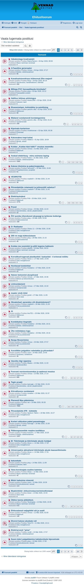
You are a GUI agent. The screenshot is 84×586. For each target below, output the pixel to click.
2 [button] (61, 50)
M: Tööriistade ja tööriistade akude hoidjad (31, 441)
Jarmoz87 (31, 168)
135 (81, 162)
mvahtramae (32, 130)
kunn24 (30, 432)
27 (78, 378)
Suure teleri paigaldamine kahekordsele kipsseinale (35, 539)
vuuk (29, 352)
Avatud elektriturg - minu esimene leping (30, 156)
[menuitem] (14, 23)
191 (77, 203)
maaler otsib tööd (19, 293)
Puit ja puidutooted (23, 306)
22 (78, 506)
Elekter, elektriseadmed (24, 72)
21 (74, 506)
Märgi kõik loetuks (16, 50)
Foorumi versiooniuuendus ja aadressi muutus (33, 371)
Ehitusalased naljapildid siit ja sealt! (28, 510)
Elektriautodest (18, 196)
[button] (53, 50)
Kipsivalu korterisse (20, 128)
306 (77, 407)
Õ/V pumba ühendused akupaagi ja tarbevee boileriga (36, 216)
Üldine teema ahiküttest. (22, 500)
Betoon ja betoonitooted (25, 279)
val (28, 402)
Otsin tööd (20, 297)
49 (81, 437)
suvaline (30, 393)
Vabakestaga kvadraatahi (22, 59)
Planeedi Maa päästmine (22, 400)
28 (81, 378)
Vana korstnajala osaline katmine (26, 470)
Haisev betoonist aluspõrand (24, 275)
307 (81, 407)
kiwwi (29, 493)
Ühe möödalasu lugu (20, 331)
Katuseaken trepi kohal (21, 137)
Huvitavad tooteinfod (21, 266)
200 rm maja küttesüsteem (23, 236)
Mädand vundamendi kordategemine (28, 118)
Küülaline (30, 268)
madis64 (30, 179)
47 (74, 437)
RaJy (29, 80)
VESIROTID (16, 177)
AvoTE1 (30, 313)
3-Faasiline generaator (21, 68)
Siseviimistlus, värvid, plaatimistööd (29, 211)
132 (69, 162)
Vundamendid (21, 122)
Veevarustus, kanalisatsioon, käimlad (29, 82)
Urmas (29, 70)
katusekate (16, 461)
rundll (29, 532)
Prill (28, 198)
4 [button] (68, 50)
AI (12, 311)
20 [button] (78, 50)
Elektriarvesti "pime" (20, 530)
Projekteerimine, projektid (25, 170)
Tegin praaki (16, 382)
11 (81, 124)
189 (69, 203)
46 (71, 437)
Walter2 (30, 139)
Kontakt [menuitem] (30, 572)
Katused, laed (21, 102)
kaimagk (30, 384)
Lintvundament (18, 284)
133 (73, 162)
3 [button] (65, 50)
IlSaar (29, 472)
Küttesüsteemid (22, 191)
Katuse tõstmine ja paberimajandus (27, 166)
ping (29, 91)
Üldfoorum (20, 111)
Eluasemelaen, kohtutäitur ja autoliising (29, 107)
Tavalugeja (31, 502)
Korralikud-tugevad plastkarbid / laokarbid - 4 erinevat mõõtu (39, 257)
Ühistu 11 (30, 229)
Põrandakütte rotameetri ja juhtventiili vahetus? (33, 187)
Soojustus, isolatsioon (24, 354)
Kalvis (29, 158)
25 (71, 378)
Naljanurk (19, 150)
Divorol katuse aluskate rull (24, 521)
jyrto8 (29, 295)
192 (81, 203)
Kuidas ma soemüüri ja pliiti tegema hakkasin (32, 246)
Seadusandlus (21, 365)
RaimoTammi (32, 61)
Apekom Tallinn (32, 413)
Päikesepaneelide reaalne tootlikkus (28, 430)
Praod (13, 207)
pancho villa (31, 109)
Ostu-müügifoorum (23, 230)
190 (73, 203)
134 (77, 162)
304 (69, 407)
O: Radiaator (17, 227)
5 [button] (71, 50)
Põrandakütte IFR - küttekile (24, 411)
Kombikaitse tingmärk (21, 322)
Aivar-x (29, 259)
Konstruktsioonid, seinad (25, 484)
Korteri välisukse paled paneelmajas (28, 421)
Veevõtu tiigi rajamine (21, 361)
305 (73, 407)
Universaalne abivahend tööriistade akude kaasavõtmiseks (38, 450)
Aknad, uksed (21, 141)
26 (74, 378)
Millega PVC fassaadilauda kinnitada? (28, 89)
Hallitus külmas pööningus (23, 98)
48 (78, 437)
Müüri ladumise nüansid (22, 480)
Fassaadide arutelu (23, 93)
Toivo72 (30, 523)
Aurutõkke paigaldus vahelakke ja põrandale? (32, 350)
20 (71, 506)
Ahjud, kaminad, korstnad (25, 63)
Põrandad (20, 132)
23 (81, 506)
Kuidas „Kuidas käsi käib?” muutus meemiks (32, 147)
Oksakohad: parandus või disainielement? (31, 302)
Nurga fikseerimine (20, 340)
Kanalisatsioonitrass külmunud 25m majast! (31, 78)
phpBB (33, 578)
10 (78, 124)
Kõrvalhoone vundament (22, 391)
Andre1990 (31, 100)
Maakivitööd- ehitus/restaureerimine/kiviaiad (32, 491)
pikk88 (29, 248)
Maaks (29, 363)
